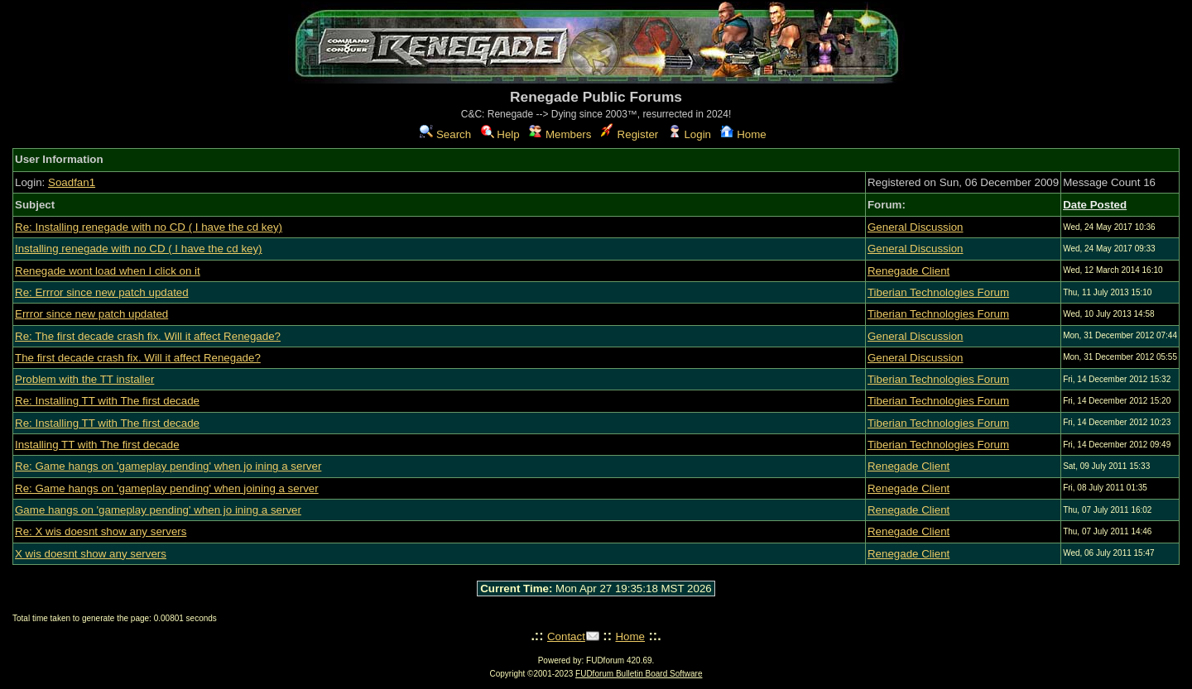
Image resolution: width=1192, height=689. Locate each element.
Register (629, 134)
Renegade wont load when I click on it (107, 271)
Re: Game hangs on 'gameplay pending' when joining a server (167, 488)
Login (689, 134)
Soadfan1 (71, 182)
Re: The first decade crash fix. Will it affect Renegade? (148, 336)
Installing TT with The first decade (97, 444)
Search (445, 134)
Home (743, 134)
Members (560, 134)
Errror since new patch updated (91, 314)
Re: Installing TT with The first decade (107, 401)
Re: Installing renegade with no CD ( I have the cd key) (148, 227)
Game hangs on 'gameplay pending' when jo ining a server (158, 510)
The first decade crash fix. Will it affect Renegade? (138, 358)
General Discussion (916, 227)
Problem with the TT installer (84, 379)
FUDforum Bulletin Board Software (638, 673)
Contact (566, 636)
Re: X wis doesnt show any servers (100, 531)
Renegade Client (908, 271)
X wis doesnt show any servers (90, 554)
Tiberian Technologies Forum (938, 292)
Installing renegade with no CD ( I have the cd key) (138, 248)
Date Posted (1095, 205)
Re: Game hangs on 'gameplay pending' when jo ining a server (168, 466)
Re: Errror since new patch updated (102, 292)
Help (500, 134)
